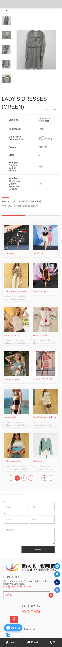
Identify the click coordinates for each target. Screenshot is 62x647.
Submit (38, 549)
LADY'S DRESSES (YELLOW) (23, 205)
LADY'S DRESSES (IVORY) (26, 201)
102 (44, 478)
